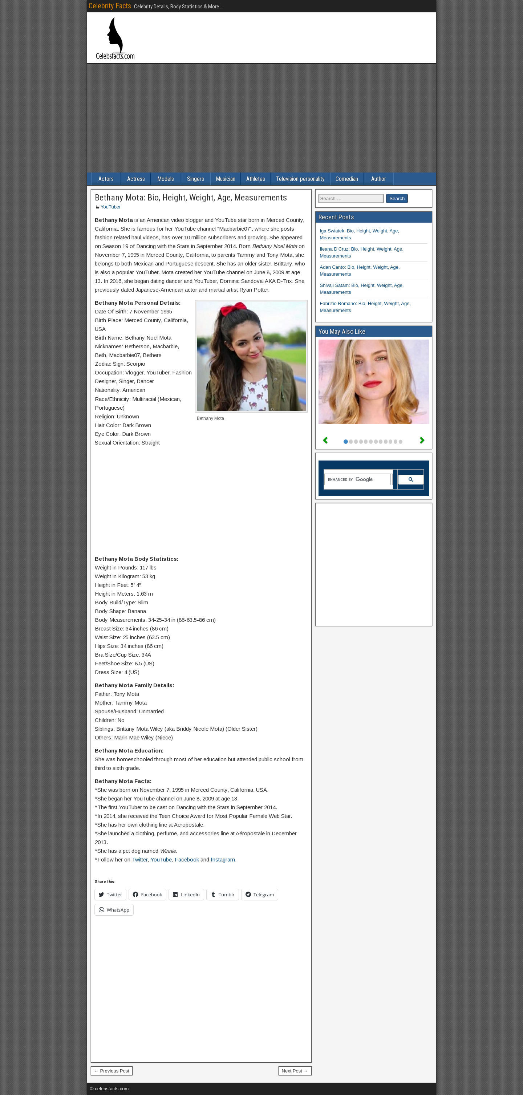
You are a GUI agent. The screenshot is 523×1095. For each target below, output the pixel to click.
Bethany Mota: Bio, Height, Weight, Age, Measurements (191, 197)
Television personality (300, 178)
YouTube (161, 859)
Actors (106, 178)
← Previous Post (111, 1071)
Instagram (223, 859)
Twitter (139, 859)
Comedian (347, 178)
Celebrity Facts (110, 5)
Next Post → (295, 1071)
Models (165, 178)
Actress (136, 178)
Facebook (187, 859)
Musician (225, 178)
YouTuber (111, 207)
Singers (195, 178)
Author (378, 178)
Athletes (255, 178)
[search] (358, 479)
